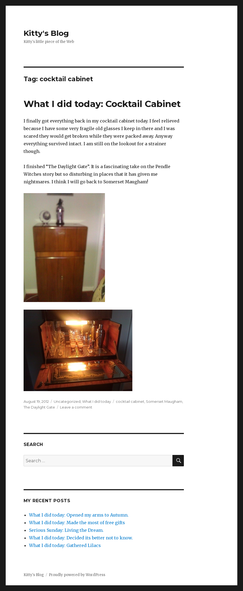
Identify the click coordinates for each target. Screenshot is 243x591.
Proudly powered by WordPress (77, 575)
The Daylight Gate (39, 407)
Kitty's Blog (46, 33)
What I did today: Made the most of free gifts (77, 522)
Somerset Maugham (164, 401)
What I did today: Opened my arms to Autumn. (79, 515)
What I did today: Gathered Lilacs (65, 545)
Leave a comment (76, 407)
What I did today (96, 401)
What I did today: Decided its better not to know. (81, 537)
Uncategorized (67, 401)
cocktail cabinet (130, 401)
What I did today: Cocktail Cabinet (102, 103)
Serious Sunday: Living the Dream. (66, 530)
